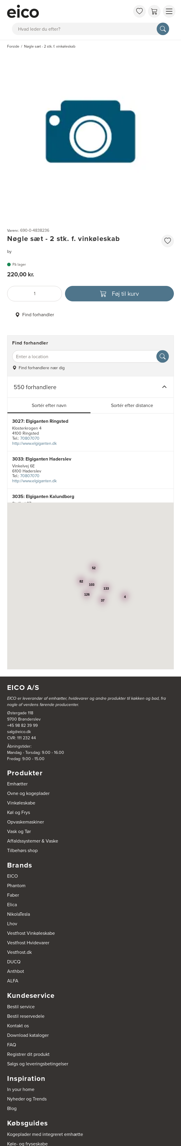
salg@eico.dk (19, 732)
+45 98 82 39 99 (22, 725)
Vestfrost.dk (19, 952)
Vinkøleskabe (21, 802)
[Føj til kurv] (119, 293)
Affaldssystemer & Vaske (32, 840)
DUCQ (13, 961)
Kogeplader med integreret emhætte (45, 1134)
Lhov (12, 923)
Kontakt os (18, 1025)
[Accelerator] (68, 11)
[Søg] (163, 29)
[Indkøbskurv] (154, 11)
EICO (12, 876)
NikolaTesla (18, 914)
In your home (20, 1089)
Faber (13, 895)
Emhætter (17, 783)
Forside (13, 46)
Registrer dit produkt (28, 1054)
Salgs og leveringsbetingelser (37, 1063)
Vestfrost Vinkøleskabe (31, 933)
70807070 (29, 438)
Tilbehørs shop (22, 850)
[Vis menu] (169, 11)
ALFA (12, 980)
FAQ (11, 1044)
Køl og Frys (18, 812)
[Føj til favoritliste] (167, 241)
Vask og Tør (19, 831)
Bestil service (21, 1006)
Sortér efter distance (132, 405)
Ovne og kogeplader (28, 793)
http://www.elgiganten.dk (34, 443)
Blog (12, 1108)
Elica (12, 904)
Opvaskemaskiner (25, 821)
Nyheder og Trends (27, 1098)
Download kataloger (28, 1035)
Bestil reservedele (26, 1016)
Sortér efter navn (49, 405)
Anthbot (15, 971)
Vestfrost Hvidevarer (28, 942)
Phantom (16, 885)
